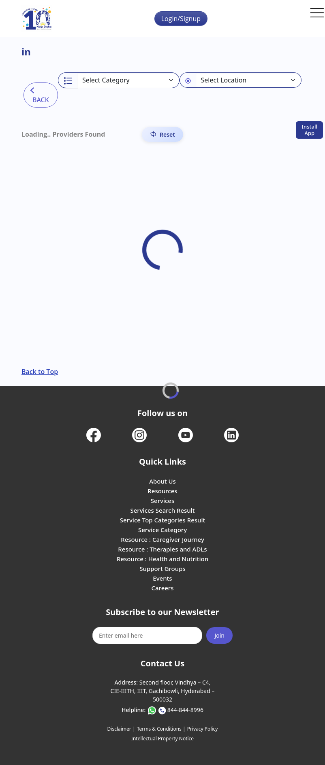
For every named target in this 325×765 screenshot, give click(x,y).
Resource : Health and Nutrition (162, 559)
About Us (162, 481)
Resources (162, 491)
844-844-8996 (185, 710)
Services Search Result (162, 510)
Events (162, 578)
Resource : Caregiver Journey (162, 539)
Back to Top (39, 371)
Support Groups (162, 568)
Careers (162, 588)
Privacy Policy (202, 728)
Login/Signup (181, 18)
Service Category (162, 530)
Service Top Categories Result (162, 520)
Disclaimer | (121, 728)
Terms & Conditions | (161, 728)
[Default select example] (248, 80)
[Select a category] (128, 80)
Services (162, 501)
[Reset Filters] (162, 134)
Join (219, 635)
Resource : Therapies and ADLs (162, 549)
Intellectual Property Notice (162, 738)
